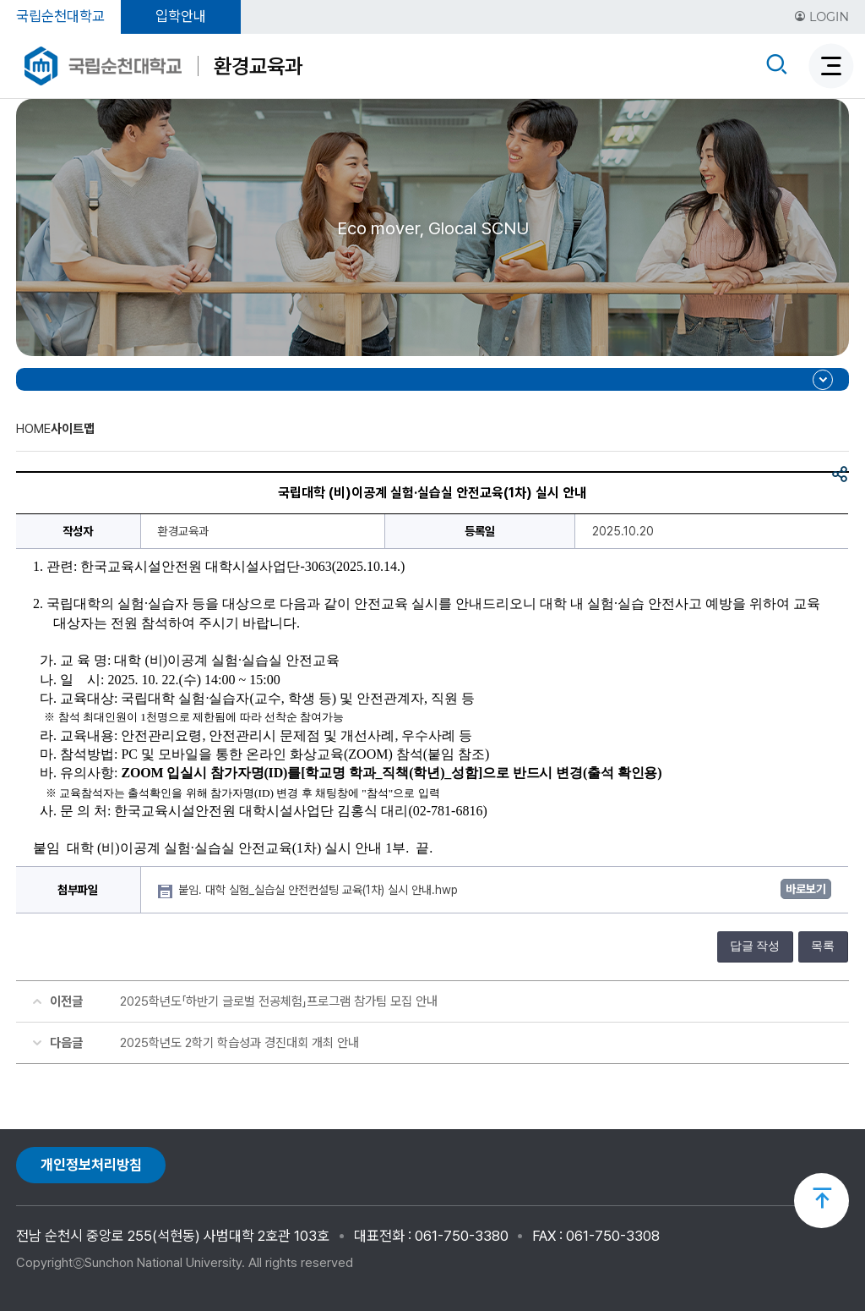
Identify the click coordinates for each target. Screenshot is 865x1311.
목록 (823, 946)
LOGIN (821, 17)
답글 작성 (755, 946)
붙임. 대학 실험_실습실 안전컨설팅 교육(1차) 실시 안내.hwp (319, 890)
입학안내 (180, 16)
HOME (33, 428)
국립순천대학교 (60, 16)
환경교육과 (258, 66)
